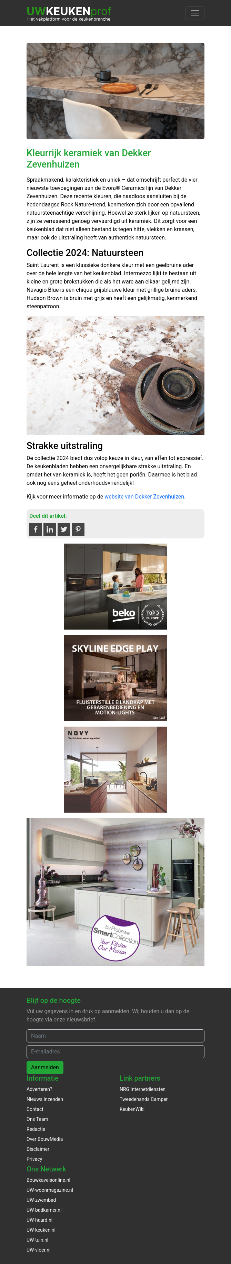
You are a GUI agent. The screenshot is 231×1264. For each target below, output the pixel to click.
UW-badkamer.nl (44, 1210)
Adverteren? (39, 1089)
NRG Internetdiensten (142, 1089)
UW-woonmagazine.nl (50, 1190)
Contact (35, 1109)
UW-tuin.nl (37, 1240)
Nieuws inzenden (45, 1099)
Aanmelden (45, 1067)
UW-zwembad (41, 1200)
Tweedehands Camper (144, 1099)
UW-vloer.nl (38, 1250)
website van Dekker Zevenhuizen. (144, 496)
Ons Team (37, 1119)
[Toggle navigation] (194, 13)
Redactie (36, 1129)
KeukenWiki (132, 1109)
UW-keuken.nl (41, 1230)
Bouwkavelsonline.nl (48, 1180)
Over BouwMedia (45, 1139)
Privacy (34, 1159)
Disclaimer (38, 1149)
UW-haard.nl (39, 1220)
